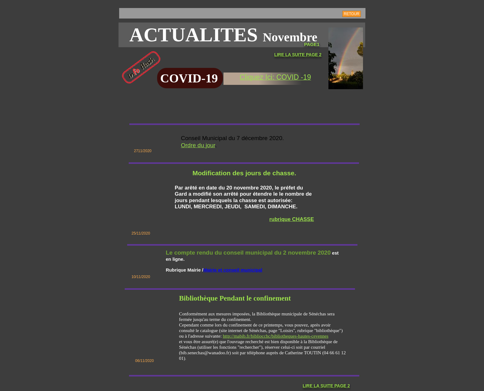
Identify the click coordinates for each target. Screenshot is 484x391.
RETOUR (351, 14)
